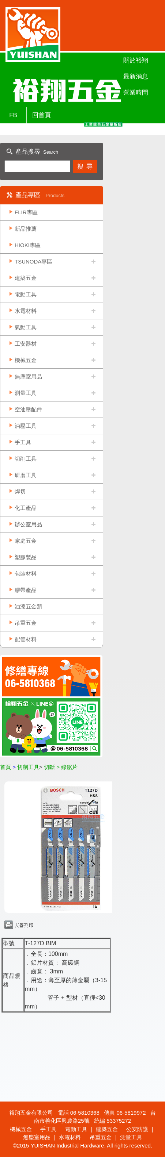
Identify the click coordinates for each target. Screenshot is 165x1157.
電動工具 (26, 294)
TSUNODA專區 (33, 261)
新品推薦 (26, 229)
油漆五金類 (28, 606)
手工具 (23, 442)
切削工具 (26, 459)
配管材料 (26, 639)
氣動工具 (26, 327)
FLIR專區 (26, 212)
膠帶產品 (26, 590)
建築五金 (26, 278)
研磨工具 (26, 475)
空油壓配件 (28, 409)
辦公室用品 (28, 524)
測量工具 (26, 393)
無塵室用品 (28, 376)
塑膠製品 (26, 557)
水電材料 (26, 311)
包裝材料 (26, 573)
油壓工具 (26, 426)
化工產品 (26, 508)
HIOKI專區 (28, 245)
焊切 (20, 491)
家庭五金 (26, 541)
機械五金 (26, 360)
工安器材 (26, 344)
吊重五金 (26, 623)
